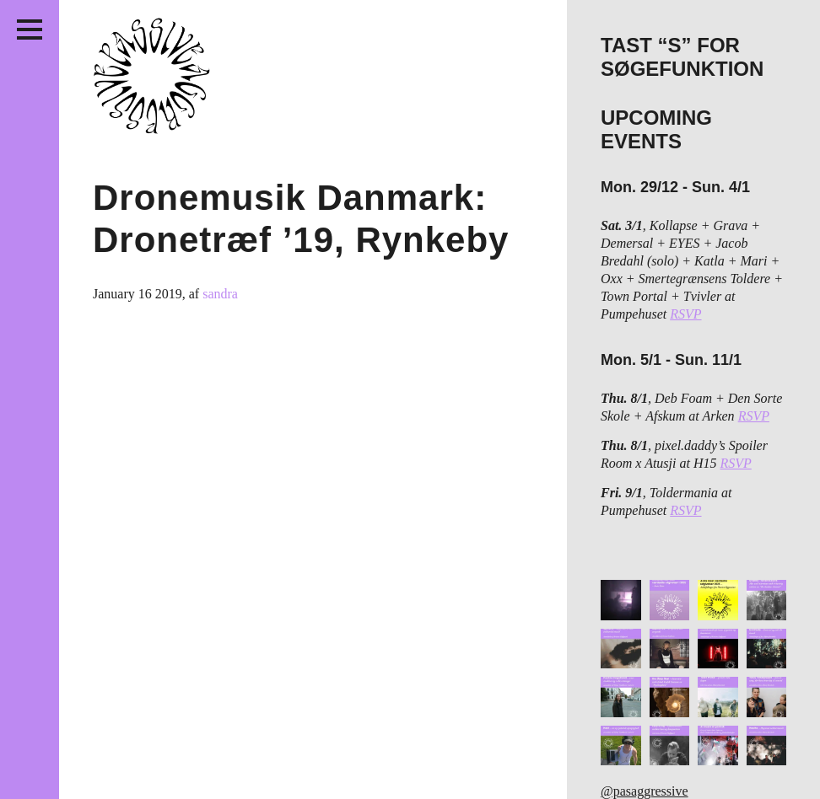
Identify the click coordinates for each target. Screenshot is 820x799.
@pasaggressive (644, 791)
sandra (220, 294)
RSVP (685, 314)
